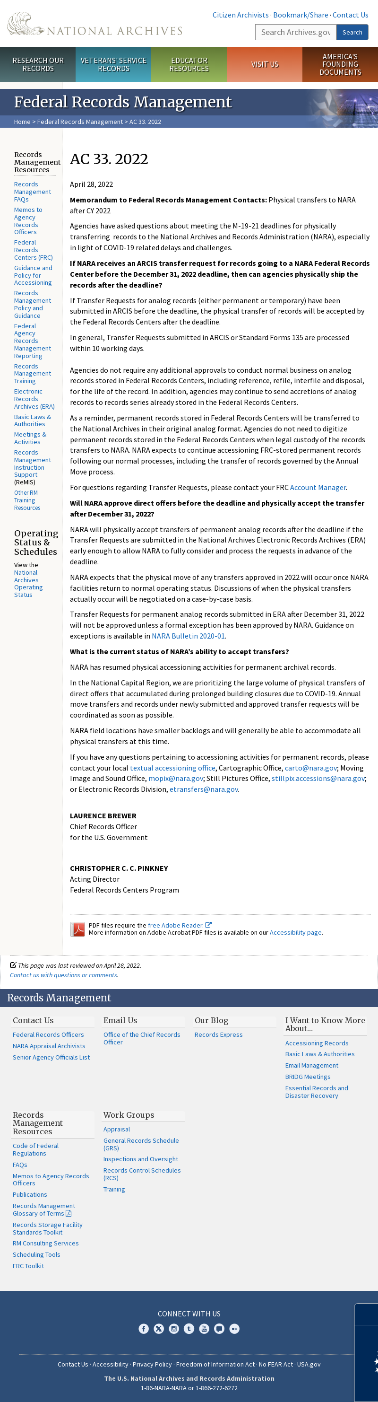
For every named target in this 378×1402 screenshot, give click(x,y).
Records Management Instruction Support (32, 463)
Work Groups (129, 1115)
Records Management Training (32, 374)
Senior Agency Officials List (51, 1057)
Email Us (120, 1020)
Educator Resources (189, 64)
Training (114, 1189)
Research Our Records (38, 64)
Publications (30, 1194)
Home (22, 121)
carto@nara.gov (311, 767)
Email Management (311, 1065)
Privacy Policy (152, 1364)
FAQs (20, 1164)
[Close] (367, 1314)
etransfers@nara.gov (204, 789)
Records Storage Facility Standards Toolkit (48, 1228)
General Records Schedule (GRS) (141, 1144)
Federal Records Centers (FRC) (33, 250)
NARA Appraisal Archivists (49, 1046)
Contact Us (351, 14)
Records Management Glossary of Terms (44, 1209)
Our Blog (211, 1020)
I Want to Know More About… (325, 1025)
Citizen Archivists (241, 14)
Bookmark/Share (300, 14)
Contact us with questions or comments (63, 975)
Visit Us (264, 64)
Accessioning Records (317, 1043)
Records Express (219, 1034)
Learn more (294, 1385)
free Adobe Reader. (180, 925)
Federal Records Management (80, 121)
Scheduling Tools (36, 1254)
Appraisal (116, 1129)
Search (352, 32)
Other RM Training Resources (27, 500)
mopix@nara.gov (175, 778)
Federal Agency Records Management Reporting (32, 341)
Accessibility (111, 1364)
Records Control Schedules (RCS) (142, 1174)
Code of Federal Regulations (36, 1149)
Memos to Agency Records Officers (28, 220)
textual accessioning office (172, 767)
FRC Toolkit (28, 1266)
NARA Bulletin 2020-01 (188, 635)
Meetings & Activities (30, 438)
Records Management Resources (38, 1123)
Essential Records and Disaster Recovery (316, 1092)
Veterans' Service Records (113, 64)
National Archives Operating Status (28, 583)
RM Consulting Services (46, 1243)
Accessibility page (296, 932)
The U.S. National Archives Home (94, 23)
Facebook (143, 1328)
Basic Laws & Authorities (32, 420)
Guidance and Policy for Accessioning (33, 275)
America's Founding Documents (340, 64)
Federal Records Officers (48, 1034)
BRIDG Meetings (308, 1076)
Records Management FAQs (32, 191)
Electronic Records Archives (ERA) (34, 399)
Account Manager (318, 487)
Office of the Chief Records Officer (141, 1038)
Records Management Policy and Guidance (32, 304)
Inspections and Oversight (140, 1159)
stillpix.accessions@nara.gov (318, 778)
